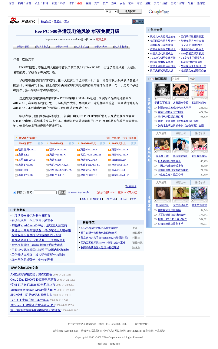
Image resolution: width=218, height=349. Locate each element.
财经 (45, 3)
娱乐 (37, 3)
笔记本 (58, 21)
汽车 (96, 3)
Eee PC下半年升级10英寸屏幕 (29, 300)
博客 (71, 3)
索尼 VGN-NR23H (59, 164)
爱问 (173, 3)
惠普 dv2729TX (120, 149)
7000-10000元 (88, 143)
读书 (130, 3)
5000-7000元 (56, 143)
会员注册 (148, 330)
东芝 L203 (23, 154)
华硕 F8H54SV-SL (90, 164)
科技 (62, 3)
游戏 (113, 3)
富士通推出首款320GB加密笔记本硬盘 (35, 310)
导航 (190, 3)
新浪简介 (58, 330)
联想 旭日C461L (27, 149)
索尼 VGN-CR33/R (90, 154)
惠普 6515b (55, 159)
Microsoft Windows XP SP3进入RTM (33, 289)
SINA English (133, 330)
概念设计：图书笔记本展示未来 (31, 295)
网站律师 (120, 330)
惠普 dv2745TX (120, 154)
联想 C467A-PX (58, 149)
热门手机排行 (114, 138)
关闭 (133, 199)
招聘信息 (108, 330)
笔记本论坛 (81, 46)
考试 (139, 3)
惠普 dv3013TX (120, 164)
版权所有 (115, 343)
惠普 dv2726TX (88, 149)
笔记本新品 (42, 46)
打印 (123, 199)
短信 (165, 3)
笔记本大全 (101, 46)
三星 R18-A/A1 (26, 159)
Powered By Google (78, 192)
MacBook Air (119, 159)
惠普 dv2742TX (88, 169)
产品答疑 (160, 330)
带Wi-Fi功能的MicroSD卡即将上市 (32, 284)
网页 (19, 192)
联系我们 (95, 330)
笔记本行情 (62, 46)
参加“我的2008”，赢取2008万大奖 (117, 192)
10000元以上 (119, 143)
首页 (11, 3)
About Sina (71, 330)
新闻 (20, 3)
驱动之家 (101, 39)
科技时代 (46, 21)
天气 (156, 3)
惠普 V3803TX (57, 154)
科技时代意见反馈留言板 (82, 323)
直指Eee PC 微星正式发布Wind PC (32, 305)
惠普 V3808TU (57, 175)
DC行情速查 (129, 138)
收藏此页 (97, 199)
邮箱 (182, 3)
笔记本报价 (23, 46)
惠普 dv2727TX (88, 159)
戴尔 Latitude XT (121, 175)
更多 (40, 143)
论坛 (83, 199)
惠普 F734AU (25, 175)
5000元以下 (25, 143)
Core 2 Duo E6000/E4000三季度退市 (33, 279)
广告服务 (84, 330)
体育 (28, 3)
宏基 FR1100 (118, 169)
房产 (105, 3)
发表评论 (131, 186)
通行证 (201, 3)
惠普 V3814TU (88, 175)
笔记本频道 (120, 46)
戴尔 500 (23, 169)
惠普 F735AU (25, 164)
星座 (148, 3)
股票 (54, 3)
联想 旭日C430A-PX (60, 169)
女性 (122, 3)
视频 (88, 3)
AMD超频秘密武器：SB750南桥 (31, 274)
